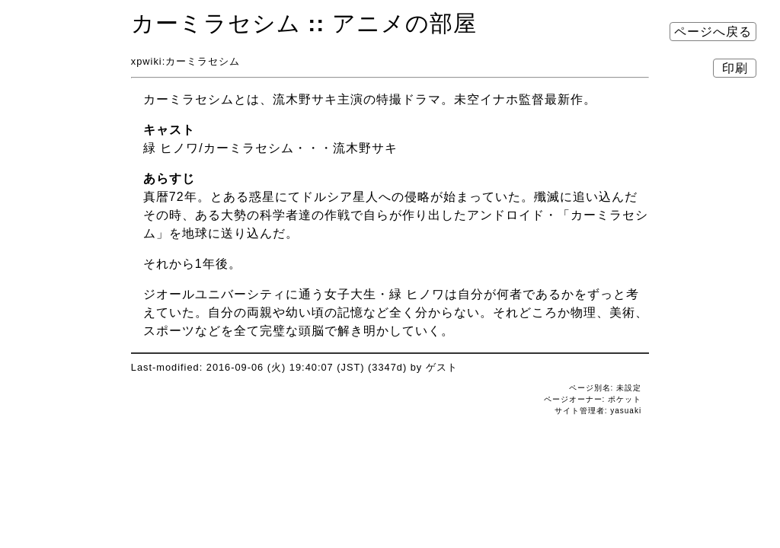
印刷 (735, 68)
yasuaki (625, 410)
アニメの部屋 (404, 23)
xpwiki (146, 61)
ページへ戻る (713, 31)
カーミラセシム (216, 23)
